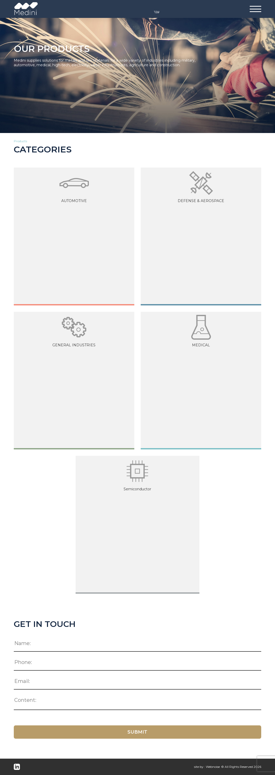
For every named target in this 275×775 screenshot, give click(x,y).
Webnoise (213, 767)
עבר (156, 12)
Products (20, 141)
